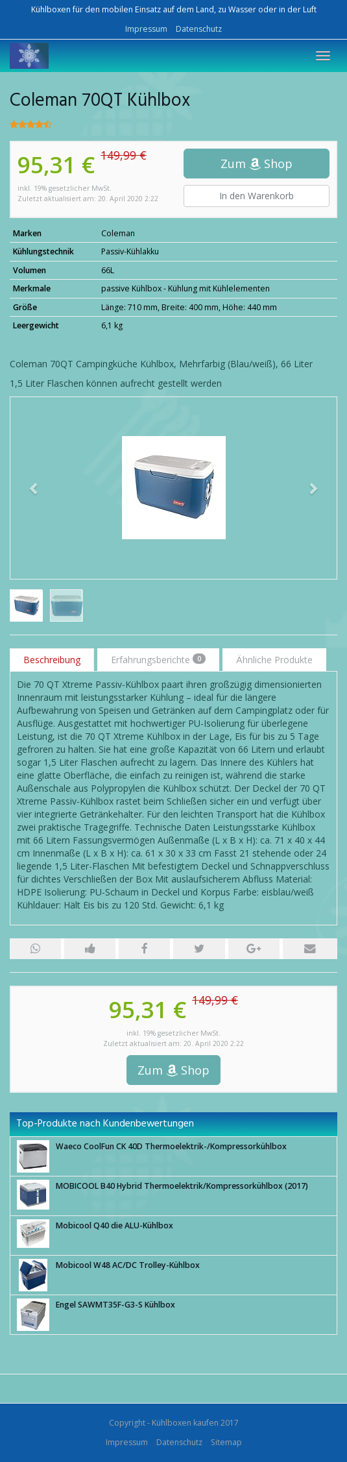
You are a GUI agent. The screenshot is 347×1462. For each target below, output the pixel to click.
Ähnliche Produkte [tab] (274, 659)
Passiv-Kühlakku (130, 251)
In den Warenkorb (256, 195)
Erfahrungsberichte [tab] (158, 659)
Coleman (118, 233)
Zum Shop (257, 163)
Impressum (146, 28)
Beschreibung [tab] (51, 659)
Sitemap (226, 1442)
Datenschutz (199, 28)
